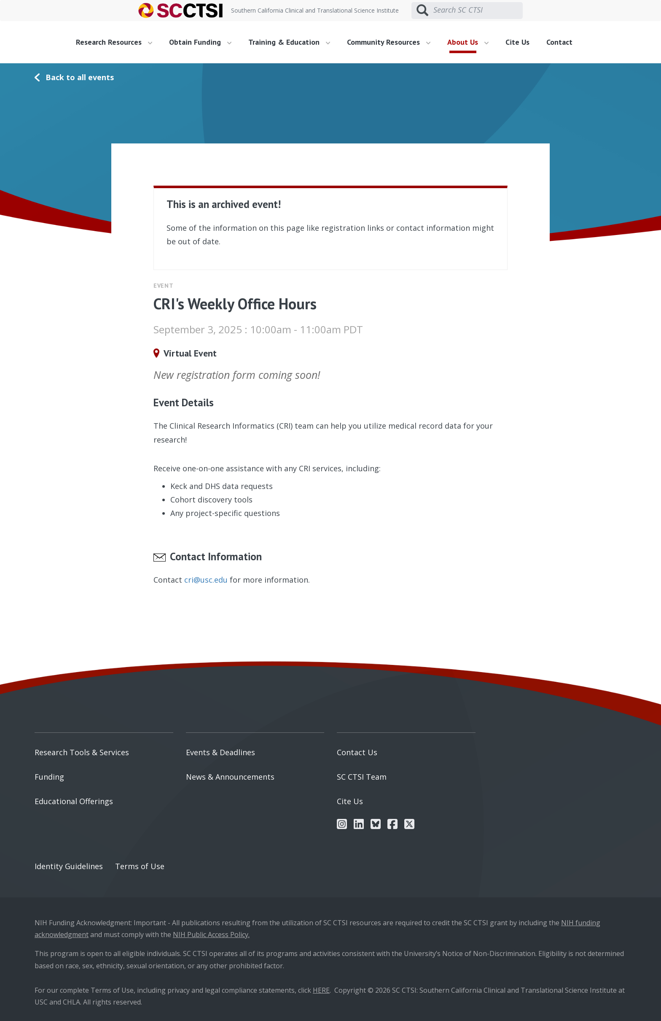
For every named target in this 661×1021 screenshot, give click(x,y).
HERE (321, 990)
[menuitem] (117, 42)
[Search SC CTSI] (478, 10)
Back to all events (80, 77)
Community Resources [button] (388, 42)
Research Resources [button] (114, 42)
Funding (49, 777)
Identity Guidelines (69, 866)
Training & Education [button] (289, 42)
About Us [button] (468, 42)
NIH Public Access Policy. (211, 934)
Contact (559, 42)
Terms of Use (139, 866)
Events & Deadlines (220, 752)
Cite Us (517, 42)
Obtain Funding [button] (200, 42)
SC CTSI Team (362, 777)
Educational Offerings (74, 801)
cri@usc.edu (206, 580)
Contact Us (357, 752)
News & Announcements (230, 777)
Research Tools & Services (82, 752)
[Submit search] (422, 10)
